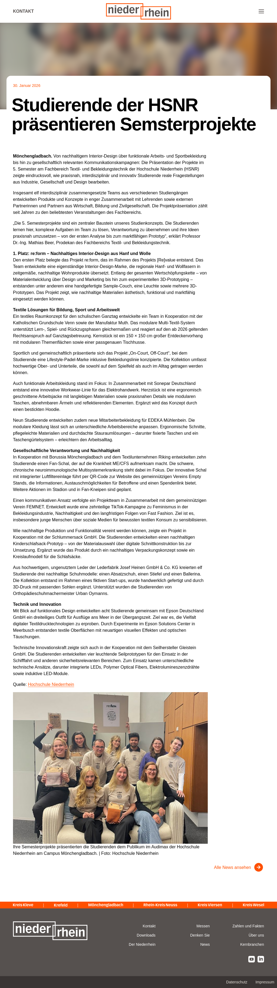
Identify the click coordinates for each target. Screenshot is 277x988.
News (205, 944)
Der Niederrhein (142, 944)
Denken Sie (200, 935)
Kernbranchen (252, 944)
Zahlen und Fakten (248, 926)
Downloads (146, 935)
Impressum (264, 982)
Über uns (256, 935)
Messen (203, 926)
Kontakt (23, 11)
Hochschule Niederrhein (51, 684)
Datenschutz (236, 982)
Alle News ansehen (232, 867)
